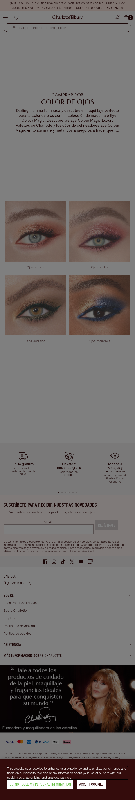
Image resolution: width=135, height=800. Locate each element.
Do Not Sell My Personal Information (40, 786)
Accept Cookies (91, 786)
